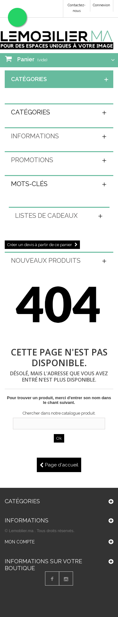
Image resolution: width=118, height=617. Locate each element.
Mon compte (20, 544)
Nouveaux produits (46, 260)
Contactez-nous (77, 8)
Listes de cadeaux (46, 215)
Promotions (32, 160)
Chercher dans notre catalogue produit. (59, 413)
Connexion (101, 5)
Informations (35, 136)
